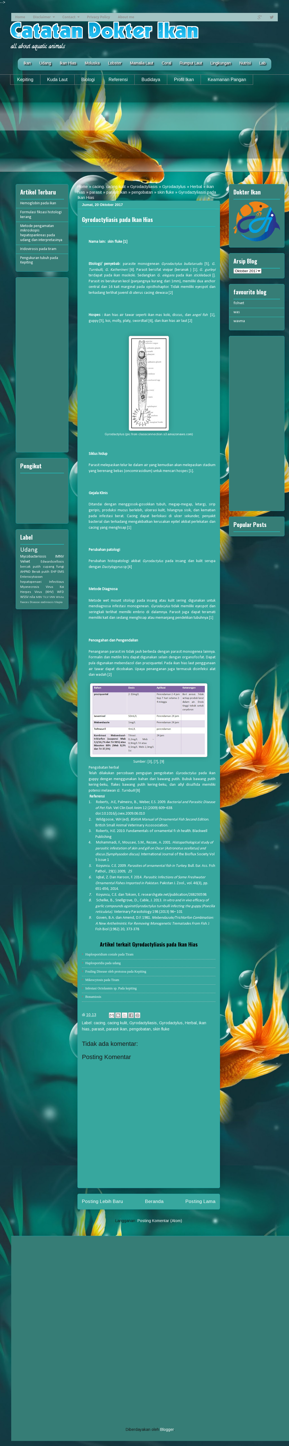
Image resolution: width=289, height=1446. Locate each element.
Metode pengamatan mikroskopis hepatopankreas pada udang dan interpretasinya (41, 233)
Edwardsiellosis (52, 561)
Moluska (92, 63)
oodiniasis (47, 602)
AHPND (25, 572)
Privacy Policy (98, 17)
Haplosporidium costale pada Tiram (109, 954)
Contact (68, 17)
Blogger (167, 1429)
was (236, 312)
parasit (96, 192)
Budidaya (150, 79)
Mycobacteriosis (33, 556)
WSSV (24, 597)
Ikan (27, 63)
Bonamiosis (93, 997)
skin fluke (165, 192)
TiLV (46, 597)
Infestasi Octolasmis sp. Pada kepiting (111, 988)
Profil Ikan (184, 79)
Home (20, 17)
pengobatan (142, 192)
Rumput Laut (191, 63)
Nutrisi (245, 63)
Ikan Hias (67, 63)
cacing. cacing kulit (109, 186)
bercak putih (30, 567)
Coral (166, 63)
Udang (45, 63)
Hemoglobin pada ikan (38, 203)
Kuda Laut (57, 79)
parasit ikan (116, 192)
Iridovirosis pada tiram (38, 249)
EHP (53, 572)
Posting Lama (200, 1201)
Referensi (118, 79)
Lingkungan (220, 63)
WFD (60, 592)
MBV (39, 597)
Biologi (88, 79)
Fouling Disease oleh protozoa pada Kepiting (115, 971)
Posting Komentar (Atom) (159, 1220)
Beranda (154, 1201)
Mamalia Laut (141, 63)
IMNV (59, 556)
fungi (60, 567)
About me (126, 17)
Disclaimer (42, 17)
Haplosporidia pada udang (103, 963)
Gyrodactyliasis (144, 186)
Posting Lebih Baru (102, 1201)
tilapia (58, 602)
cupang (48, 567)
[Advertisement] (144, 132)
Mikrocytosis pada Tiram (102, 980)
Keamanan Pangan (227, 79)
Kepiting (25, 79)
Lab (262, 63)
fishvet (238, 303)
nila (32, 597)
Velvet (25, 562)
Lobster (114, 63)
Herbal (196, 186)
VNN (52, 597)
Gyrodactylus (174, 186)
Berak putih (41, 572)
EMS (61, 572)
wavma (239, 321)
